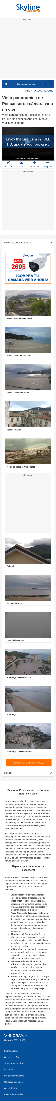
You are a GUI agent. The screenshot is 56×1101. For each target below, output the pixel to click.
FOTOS (28, 772)
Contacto (8, 1069)
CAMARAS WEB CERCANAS (28, 242)
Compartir (47, 164)
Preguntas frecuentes (14, 1075)
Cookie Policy (10, 1088)
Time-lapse (9, 164)
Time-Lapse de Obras (14, 1063)
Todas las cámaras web (29, 762)
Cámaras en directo (27, 84)
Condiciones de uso (13, 1082)
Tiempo (21, 164)
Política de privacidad (14, 1094)
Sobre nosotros (11, 1051)
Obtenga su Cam (12, 1057)
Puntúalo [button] (34, 164)
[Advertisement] (28, 50)
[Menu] (49, 84)
